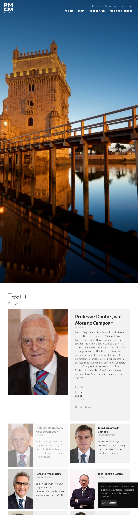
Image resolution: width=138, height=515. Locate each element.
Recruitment (97, 6)
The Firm (68, 10)
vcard (88, 407)
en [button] (130, 6)
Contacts (121, 6)
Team (81, 10)
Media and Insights (121, 10)
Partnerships (110, 6)
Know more (106, 496)
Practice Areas (97, 10)
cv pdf (78, 407)
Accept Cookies (109, 503)
